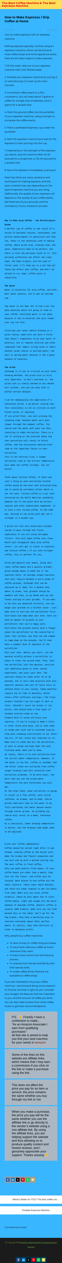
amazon (40, 1042)
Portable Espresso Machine (36, 1210)
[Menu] (58, 5)
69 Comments (52, 30)
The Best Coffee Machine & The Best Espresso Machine (29, 4)
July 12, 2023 (9, 30)
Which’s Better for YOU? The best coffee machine (37, 1199)
